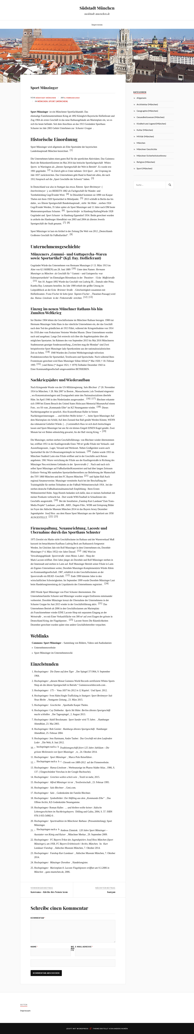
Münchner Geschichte (147, 149)
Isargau (111, 891)
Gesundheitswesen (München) (150, 117)
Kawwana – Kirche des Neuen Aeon (49, 891)
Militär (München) (145, 136)
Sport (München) (58, 101)
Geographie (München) (147, 111)
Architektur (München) (147, 104)
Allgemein (141, 98)
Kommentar (38, 918)
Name (34, 951)
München (42, 101)
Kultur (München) (145, 130)
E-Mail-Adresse (84, 951)
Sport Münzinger (54, 87)
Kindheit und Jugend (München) (151, 123)
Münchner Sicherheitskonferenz (151, 155)
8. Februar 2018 (73, 98)
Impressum (97, 24)
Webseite (73, 952)
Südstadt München (97, 7)
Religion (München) (146, 162)
